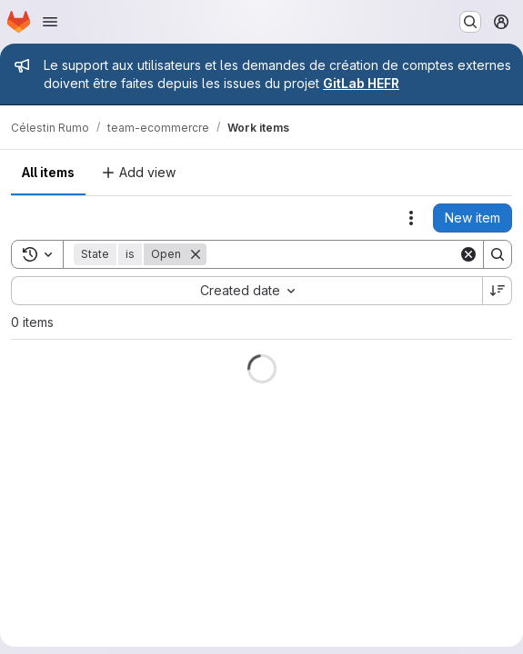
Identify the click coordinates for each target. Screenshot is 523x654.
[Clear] (468, 254)
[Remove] (195, 254)
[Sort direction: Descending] (497, 290)
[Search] (332, 254)
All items (48, 172)
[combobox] (246, 290)
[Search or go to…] (470, 22)
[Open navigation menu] (50, 21)
